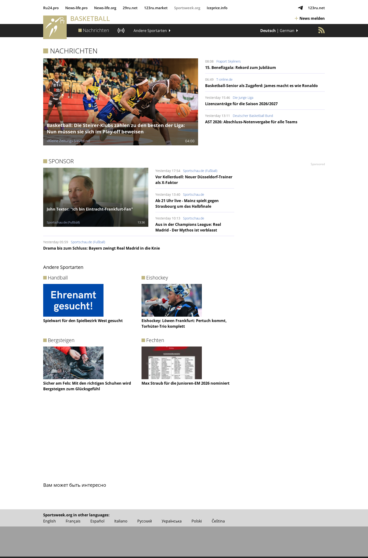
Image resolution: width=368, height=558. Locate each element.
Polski (197, 521)
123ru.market (156, 7)
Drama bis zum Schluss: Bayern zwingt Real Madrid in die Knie (101, 248)
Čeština (218, 521)
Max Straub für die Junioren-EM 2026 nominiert (186, 383)
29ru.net (130, 7)
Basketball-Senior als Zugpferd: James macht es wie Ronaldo (261, 85)
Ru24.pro (51, 7)
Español (97, 521)
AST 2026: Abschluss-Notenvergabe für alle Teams (251, 121)
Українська (172, 521)
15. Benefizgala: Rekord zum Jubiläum (240, 67)
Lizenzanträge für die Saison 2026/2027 (241, 103)
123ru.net (316, 7)
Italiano (120, 521)
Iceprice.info (217, 7)
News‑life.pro (76, 7)
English (49, 521)
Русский (144, 521)
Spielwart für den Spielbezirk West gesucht (83, 320)
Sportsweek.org (187, 7)
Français (73, 521)
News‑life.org (105, 7)
